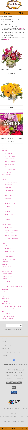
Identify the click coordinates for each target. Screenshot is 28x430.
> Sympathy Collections (7, 319)
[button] (14, 392)
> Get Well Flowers (9, 164)
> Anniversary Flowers (9, 156)
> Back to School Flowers (10, 169)
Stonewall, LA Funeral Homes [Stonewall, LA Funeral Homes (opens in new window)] (9, 408)
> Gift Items (4, 264)
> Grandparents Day (9, 193)
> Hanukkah (7, 206)
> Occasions (4, 151)
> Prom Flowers (5, 278)
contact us (6, 39)
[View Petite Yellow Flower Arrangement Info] (11, 89)
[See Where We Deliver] (14, 334)
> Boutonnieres (8, 284)
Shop (7, 13)
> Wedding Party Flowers (7, 271)
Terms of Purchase (18, 421)
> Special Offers (5, 299)
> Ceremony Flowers (6, 273)
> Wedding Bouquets (6, 269)
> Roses (3, 222)
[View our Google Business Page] (14, 361)
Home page (21, 28)
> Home (3, 146)
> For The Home (8, 241)
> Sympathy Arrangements (11, 238)
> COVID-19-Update (6, 314)
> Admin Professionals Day (11, 182)
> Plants (3, 243)
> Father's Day (7, 187)
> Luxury (3, 177)
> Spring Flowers (8, 248)
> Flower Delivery (5, 303)
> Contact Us (4, 301)
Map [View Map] (14, 429)
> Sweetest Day (8, 198)
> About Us (4, 291)
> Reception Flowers (6, 276)
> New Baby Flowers (9, 161)
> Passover (7, 219)
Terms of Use (14, 424)
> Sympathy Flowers (6, 225)
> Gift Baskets (4, 262)
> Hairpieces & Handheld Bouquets (13, 286)
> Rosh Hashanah (8, 190)
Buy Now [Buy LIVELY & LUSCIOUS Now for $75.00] (11, 73)
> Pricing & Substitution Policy (8, 316)
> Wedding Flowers (6, 266)
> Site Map (3, 311)
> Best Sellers (4, 148)
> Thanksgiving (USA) (9, 203)
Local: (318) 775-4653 (14, 375)
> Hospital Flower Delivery (11, 309)
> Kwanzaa (7, 209)
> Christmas (7, 211)
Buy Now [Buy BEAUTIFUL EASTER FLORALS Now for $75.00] (11, 142)
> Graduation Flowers (9, 167)
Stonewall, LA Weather (7, 416)
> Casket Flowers (8, 233)
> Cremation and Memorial (11, 230)
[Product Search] (14, 325)
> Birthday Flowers (9, 159)
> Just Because (8, 153)
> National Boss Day (9, 195)
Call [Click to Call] (4, 429)
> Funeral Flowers (8, 227)
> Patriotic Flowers (6, 172)
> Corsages (7, 281)
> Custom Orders (5, 296)
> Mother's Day (8, 185)
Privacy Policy (7, 421)
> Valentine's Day (8, 214)
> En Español (4, 289)
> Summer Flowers (9, 251)
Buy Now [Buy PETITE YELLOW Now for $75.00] (11, 108)
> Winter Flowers (8, 256)
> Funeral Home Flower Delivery (12, 306)
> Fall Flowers (7, 254)
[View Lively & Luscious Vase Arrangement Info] (11, 55)
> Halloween (7, 201)
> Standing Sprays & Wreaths (11, 235)
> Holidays (3, 179)
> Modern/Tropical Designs (8, 259)
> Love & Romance (6, 174)
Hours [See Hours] (23, 429)
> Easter (6, 217)
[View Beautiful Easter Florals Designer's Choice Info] (11, 123)
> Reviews (3, 294)
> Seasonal (4, 246)
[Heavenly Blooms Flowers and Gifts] (14, 9)
